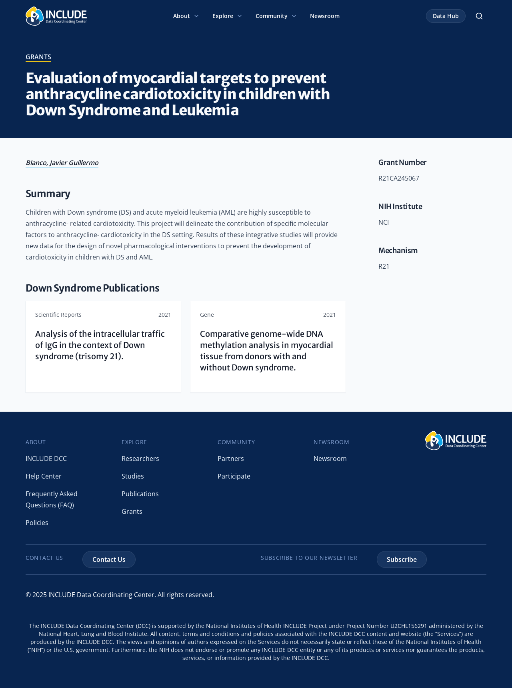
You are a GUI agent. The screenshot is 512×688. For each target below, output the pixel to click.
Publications (140, 493)
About (186, 16)
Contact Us (109, 559)
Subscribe (402, 559)
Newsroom (325, 16)
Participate (234, 476)
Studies (133, 476)
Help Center (44, 476)
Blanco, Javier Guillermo (62, 162)
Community (276, 16)
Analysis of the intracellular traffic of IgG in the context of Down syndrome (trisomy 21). (100, 345)
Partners (231, 458)
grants (38, 56)
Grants (132, 511)
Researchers (140, 458)
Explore (227, 16)
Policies (37, 522)
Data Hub (446, 16)
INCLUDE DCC (46, 458)
